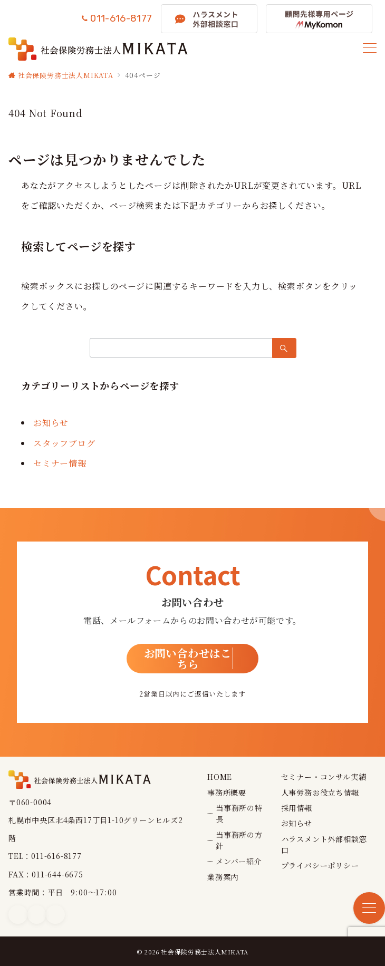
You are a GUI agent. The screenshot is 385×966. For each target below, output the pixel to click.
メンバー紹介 (239, 861)
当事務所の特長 (239, 813)
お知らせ (51, 423)
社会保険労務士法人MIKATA (204, 952)
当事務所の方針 (239, 840)
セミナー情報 (59, 463)
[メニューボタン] (370, 48)
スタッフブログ (64, 443)
